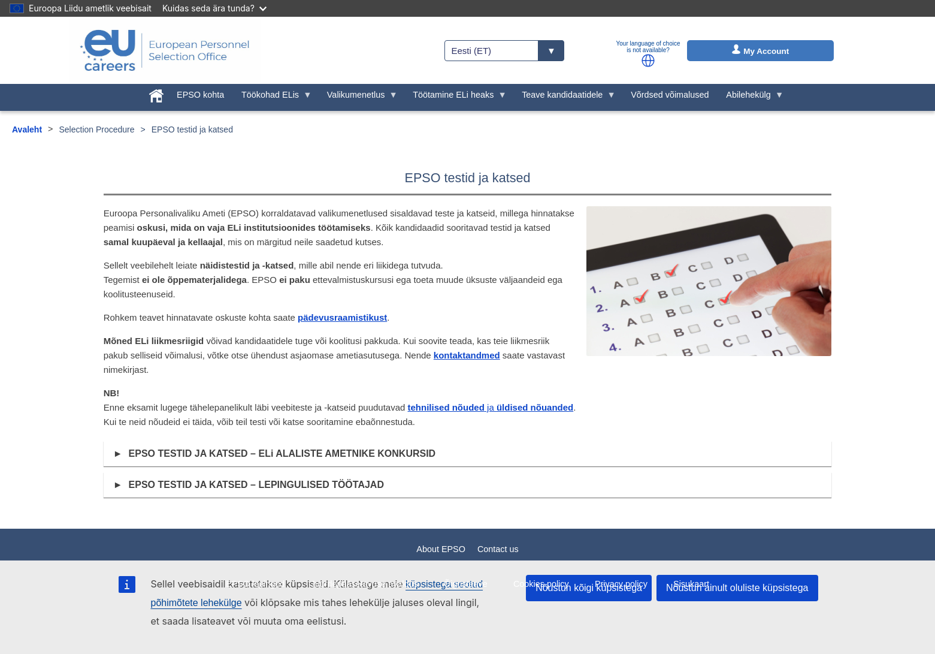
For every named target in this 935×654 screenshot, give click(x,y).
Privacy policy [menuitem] (621, 584)
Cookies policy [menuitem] (541, 584)
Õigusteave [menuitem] (466, 584)
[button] (648, 60)
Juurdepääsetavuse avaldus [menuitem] (364, 584)
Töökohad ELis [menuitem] (272, 98)
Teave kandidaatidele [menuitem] (564, 98)
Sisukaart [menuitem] (691, 584)
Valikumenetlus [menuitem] (358, 98)
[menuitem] (156, 93)
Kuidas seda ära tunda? (214, 8)
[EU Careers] (165, 50)
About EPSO (440, 549)
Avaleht (27, 129)
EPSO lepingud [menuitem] (255, 584)
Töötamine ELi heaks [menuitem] (455, 98)
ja (491, 407)
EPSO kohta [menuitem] (200, 95)
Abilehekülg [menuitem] (750, 98)
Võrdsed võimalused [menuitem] (670, 95)
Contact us (498, 549)
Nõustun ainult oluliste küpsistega (737, 588)
